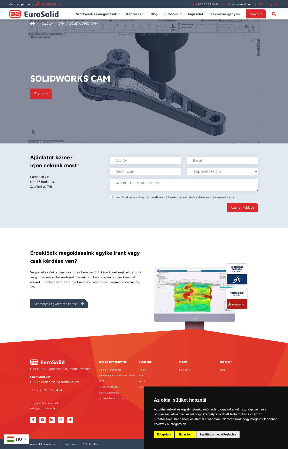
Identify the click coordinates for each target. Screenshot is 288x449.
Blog (222, 369)
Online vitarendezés (110, 369)
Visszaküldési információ (112, 398)
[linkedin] (267, 4)
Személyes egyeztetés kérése (59, 304)
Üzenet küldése (242, 207)
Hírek (142, 375)
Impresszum (70, 444)
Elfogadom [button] (164, 434)
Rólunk (143, 369)
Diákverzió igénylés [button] (224, 14)
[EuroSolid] (32, 23)
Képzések (134, 14)
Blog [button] (154, 14)
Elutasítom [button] (185, 434)
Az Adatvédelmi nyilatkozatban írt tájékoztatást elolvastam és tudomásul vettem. (177, 197)
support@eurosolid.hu (46, 403)
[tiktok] (277, 4)
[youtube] (261, 4)
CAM (61, 23)
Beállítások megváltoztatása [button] (218, 434)
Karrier (143, 381)
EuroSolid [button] (171, 14)
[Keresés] (274, 14)
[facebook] (256, 4)
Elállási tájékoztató (109, 392)
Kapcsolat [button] (195, 14)
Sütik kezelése (91, 444)
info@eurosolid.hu (238, 4)
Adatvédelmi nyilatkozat (43, 444)
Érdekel (41, 93)
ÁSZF (101, 381)
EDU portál (185, 369)
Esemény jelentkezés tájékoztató (117, 375)
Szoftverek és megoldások (97, 14)
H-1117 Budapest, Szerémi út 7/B (54, 382)
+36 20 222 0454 (207, 4)
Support (256, 14)
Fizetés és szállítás (108, 386)
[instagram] (272, 4)
